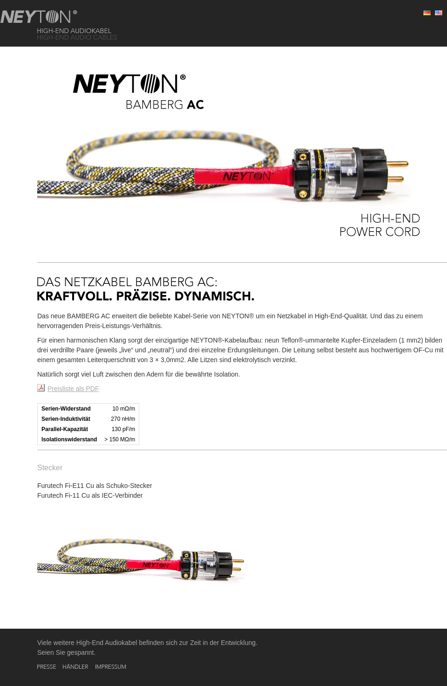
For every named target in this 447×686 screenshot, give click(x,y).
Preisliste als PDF (73, 388)
